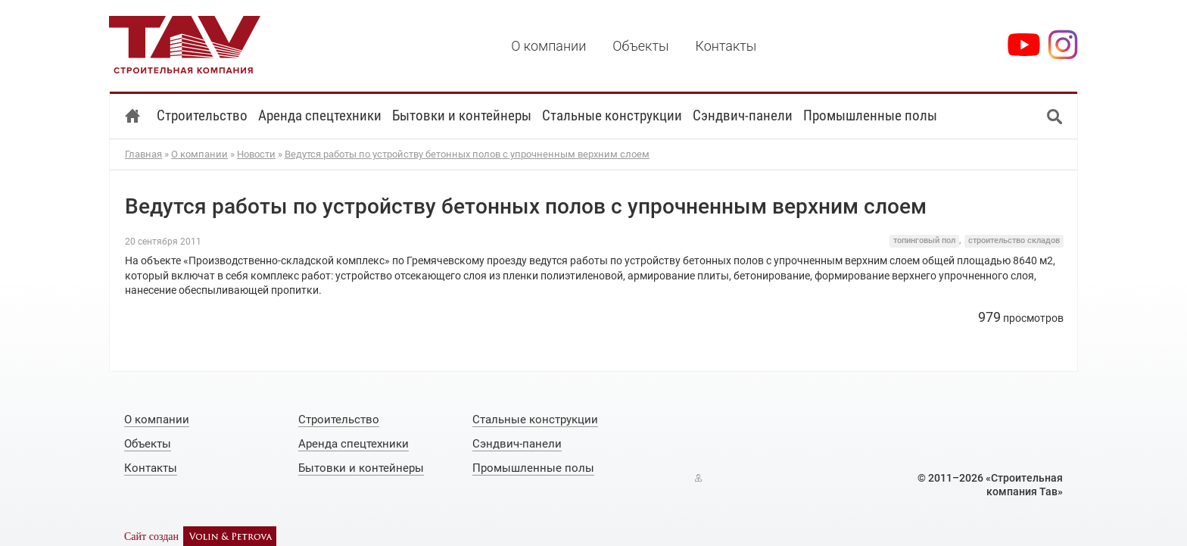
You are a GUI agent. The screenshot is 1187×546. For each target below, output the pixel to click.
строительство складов (1014, 240)
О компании (199, 154)
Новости (256, 154)
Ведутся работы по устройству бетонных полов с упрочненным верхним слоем (467, 154)
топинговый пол (924, 240)
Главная (143, 154)
